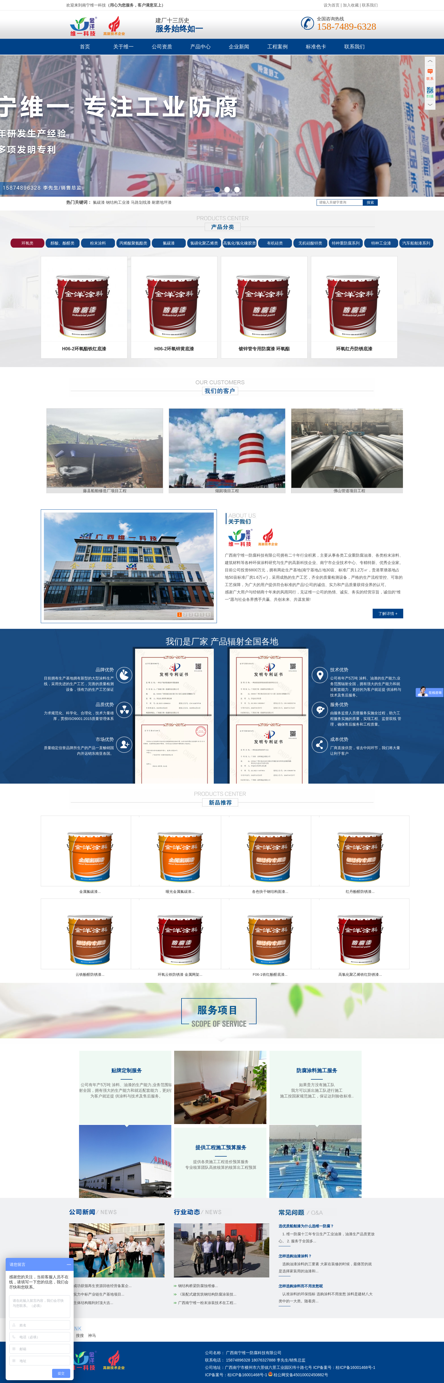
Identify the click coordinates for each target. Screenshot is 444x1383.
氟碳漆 (169, 243)
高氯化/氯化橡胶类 (239, 243)
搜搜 (80, 1335)
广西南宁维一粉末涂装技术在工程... (207, 1303)
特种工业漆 (381, 243)
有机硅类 (275, 243)
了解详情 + (388, 613)
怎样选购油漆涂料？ (295, 1256)
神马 (92, 1335)
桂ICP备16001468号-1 (355, 1367)
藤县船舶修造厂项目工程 (106, 488)
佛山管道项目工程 (351, 488)
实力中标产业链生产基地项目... (98, 1294)
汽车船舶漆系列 (416, 243)
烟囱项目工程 (228, 488)
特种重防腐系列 (346, 243)
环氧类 (27, 243)
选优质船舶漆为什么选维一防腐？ (306, 1226)
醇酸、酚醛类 (62, 243)
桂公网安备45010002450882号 (301, 1375)
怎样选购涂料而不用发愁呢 (301, 1286)
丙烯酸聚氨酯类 (133, 243)
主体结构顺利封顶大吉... (93, 1303)
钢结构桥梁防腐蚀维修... (198, 1286)
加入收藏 (351, 5)
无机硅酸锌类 (310, 243)
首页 (85, 47)
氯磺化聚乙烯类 (204, 243)
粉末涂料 (98, 243)
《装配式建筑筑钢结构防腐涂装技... (207, 1294)
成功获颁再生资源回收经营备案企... (102, 1286)
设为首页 (332, 5)
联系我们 (370, 5)
